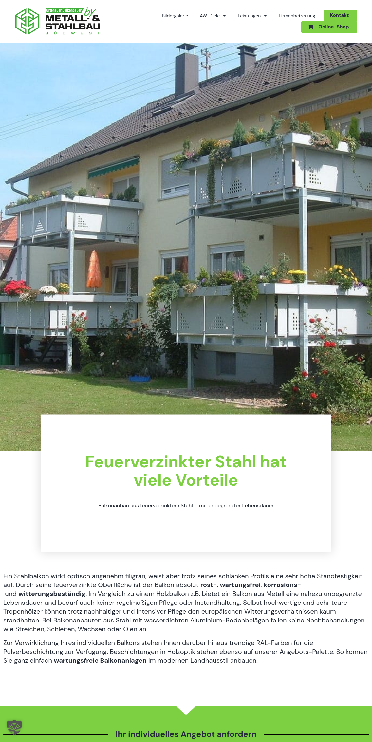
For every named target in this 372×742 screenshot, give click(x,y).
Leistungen (252, 16)
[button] (14, 727)
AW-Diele (213, 16)
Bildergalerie (175, 16)
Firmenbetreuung (297, 16)
